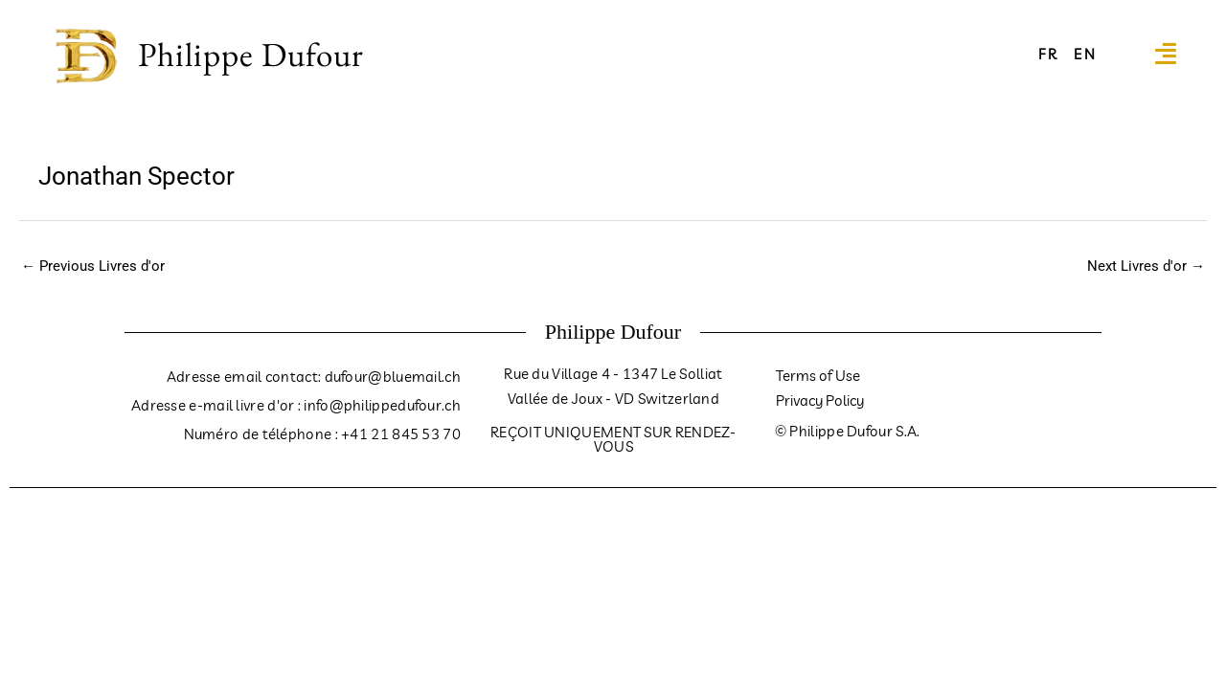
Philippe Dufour (251, 54)
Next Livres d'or (1146, 266)
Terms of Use (818, 376)
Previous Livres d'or (93, 266)
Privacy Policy (820, 400)
